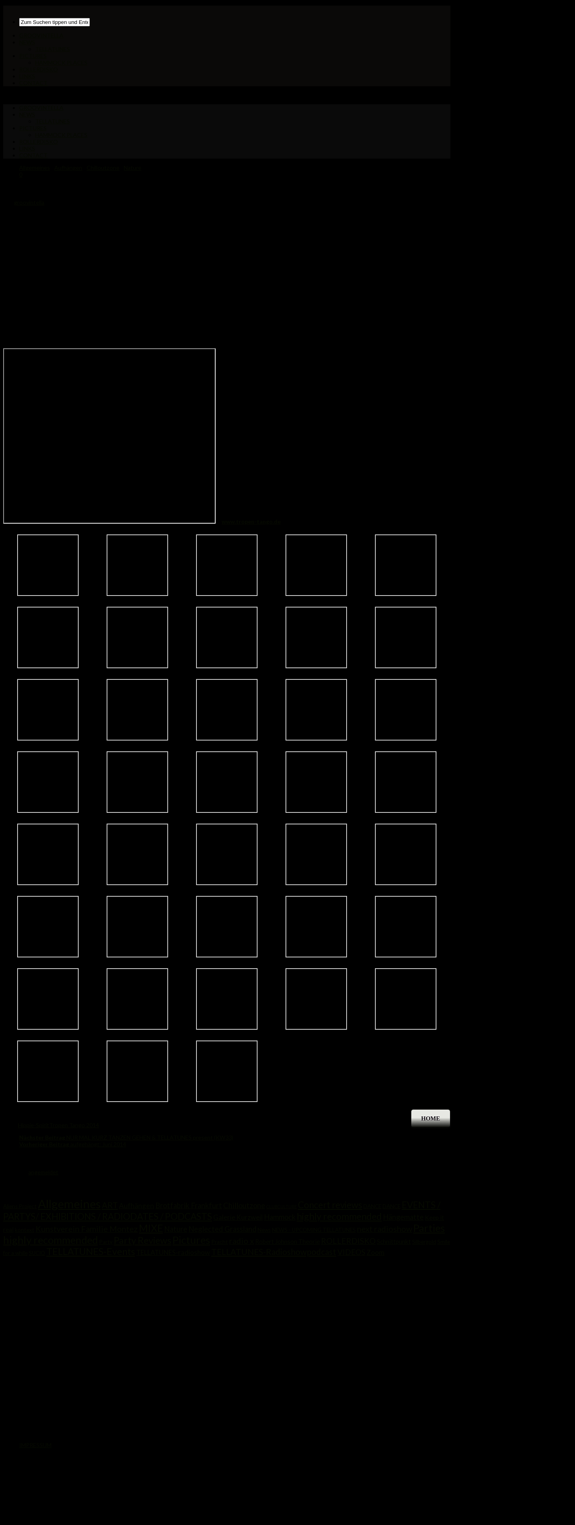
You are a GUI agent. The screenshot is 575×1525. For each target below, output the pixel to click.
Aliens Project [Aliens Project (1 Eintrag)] (20, 1206)
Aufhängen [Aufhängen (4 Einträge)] (136, 1205)
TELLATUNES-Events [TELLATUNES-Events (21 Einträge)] (90, 1251)
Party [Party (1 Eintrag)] (106, 1242)
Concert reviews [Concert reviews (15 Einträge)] (330, 1204)
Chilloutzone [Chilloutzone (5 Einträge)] (244, 1205)
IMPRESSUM (35, 1445)
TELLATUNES (52, 49)
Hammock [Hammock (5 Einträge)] (279, 1217)
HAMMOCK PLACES (61, 62)
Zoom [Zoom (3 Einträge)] (376, 1253)
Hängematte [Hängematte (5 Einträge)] (403, 1217)
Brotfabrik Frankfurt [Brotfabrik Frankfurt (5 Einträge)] (188, 1205)
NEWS (27, 42)
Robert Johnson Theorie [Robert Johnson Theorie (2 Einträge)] (287, 1241)
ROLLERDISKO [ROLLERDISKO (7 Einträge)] (348, 1240)
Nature (132, 167)
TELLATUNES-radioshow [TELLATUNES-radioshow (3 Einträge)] (173, 1253)
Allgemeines (34, 167)
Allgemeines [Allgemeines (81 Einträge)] (69, 1204)
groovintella (29, 202)
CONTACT (33, 82)
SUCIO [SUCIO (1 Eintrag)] (37, 1253)
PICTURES (33, 55)
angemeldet (43, 1172)
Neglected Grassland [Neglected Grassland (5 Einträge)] (222, 1229)
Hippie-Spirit (33, 1125)
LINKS (27, 76)
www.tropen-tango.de (251, 521)
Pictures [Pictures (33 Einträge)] (191, 1240)
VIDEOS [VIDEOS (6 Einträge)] (351, 1252)
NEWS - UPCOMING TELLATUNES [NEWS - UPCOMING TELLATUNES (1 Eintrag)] (314, 1230)
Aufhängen (68, 167)
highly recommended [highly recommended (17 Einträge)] (339, 1216)
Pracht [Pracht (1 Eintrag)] (219, 1242)
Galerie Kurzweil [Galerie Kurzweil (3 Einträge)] (238, 1217)
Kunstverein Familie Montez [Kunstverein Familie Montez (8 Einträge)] (87, 1228)
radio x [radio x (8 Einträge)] (241, 1240)
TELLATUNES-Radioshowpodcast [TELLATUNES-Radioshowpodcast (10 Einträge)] (273, 1252)
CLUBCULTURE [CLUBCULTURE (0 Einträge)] (281, 1206)
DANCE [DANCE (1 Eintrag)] (372, 1206)
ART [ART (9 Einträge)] (110, 1205)
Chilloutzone (103, 167)
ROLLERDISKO (38, 69)
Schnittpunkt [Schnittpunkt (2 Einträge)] (394, 1241)
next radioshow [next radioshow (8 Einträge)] (384, 1228)
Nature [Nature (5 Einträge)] (175, 1229)
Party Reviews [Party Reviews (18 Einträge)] (142, 1240)
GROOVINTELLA (41, 35)
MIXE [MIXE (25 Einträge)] (151, 1228)
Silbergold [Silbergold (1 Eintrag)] (424, 1242)
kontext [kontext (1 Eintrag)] (24, 1230)
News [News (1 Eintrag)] (264, 1230)
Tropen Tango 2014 (74, 1125)
